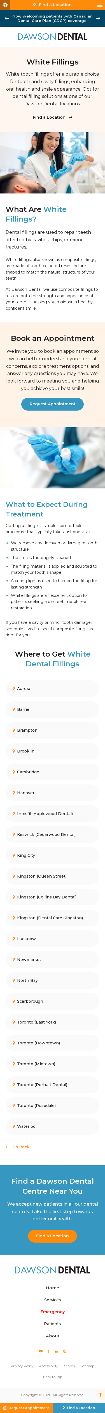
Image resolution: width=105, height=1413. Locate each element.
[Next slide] (98, 18)
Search (69, 1366)
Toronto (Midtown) (34, 1063)
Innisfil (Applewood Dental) (43, 813)
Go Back (21, 1146)
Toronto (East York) (34, 1021)
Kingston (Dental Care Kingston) (48, 917)
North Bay (25, 980)
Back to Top (52, 1377)
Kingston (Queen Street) (40, 875)
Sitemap (87, 1366)
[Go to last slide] (7, 18)
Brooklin (23, 750)
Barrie (21, 709)
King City (24, 855)
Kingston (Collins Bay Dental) (44, 896)
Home (52, 1287)
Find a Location (49, 117)
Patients (52, 1323)
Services (52, 1299)
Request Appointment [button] (29, 1408)
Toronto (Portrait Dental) (40, 1084)
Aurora (21, 688)
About (52, 1335)
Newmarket (27, 959)
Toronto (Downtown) (36, 1042)
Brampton (25, 729)
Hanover (23, 792)
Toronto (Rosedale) (34, 1105)
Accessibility (49, 1366)
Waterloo (24, 1126)
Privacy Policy (22, 1366)
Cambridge (26, 771)
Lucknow (24, 938)
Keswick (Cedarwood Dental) (44, 834)
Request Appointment (53, 403)
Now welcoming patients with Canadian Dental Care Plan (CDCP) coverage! (52, 18)
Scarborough (28, 1001)
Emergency (53, 1311)
